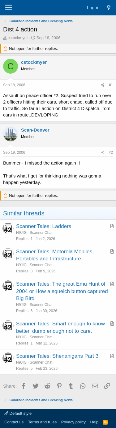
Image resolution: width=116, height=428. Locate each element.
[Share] (103, 85)
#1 (111, 85)
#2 (111, 152)
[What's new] (109, 7)
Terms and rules (42, 422)
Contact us (14, 422)
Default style (18, 413)
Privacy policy (73, 422)
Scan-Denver (35, 129)
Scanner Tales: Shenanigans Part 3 (57, 356)
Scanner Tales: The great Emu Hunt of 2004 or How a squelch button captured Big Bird (62, 291)
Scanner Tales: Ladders (43, 226)
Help (94, 422)
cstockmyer (18, 37)
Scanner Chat (41, 232)
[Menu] (8, 7)
